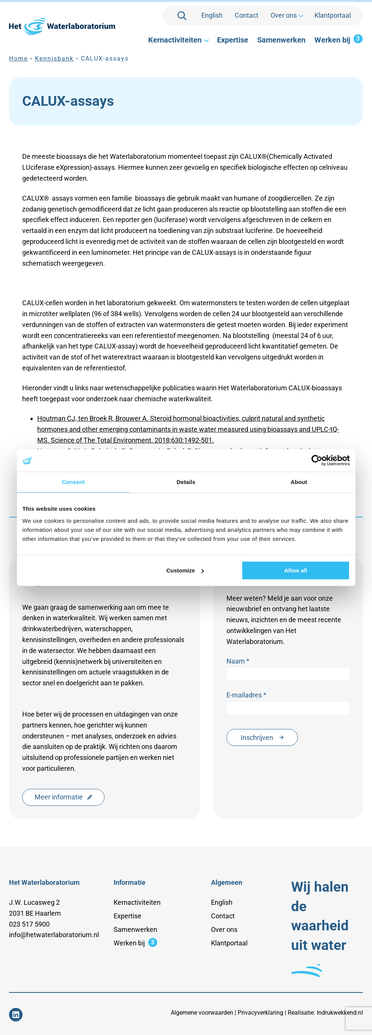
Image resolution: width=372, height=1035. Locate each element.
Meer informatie (63, 797)
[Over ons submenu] (300, 16)
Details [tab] (186, 482)
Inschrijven (262, 737)
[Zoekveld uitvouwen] (182, 15)
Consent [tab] (73, 482)
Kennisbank (54, 58)
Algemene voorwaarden (202, 1012)
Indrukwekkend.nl (340, 1012)
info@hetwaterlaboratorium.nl (54, 935)
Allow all (295, 570)
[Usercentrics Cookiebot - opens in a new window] (317, 460)
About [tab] (299, 482)
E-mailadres (246, 695)
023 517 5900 (29, 924)
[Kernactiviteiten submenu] (205, 40)
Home (18, 58)
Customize (185, 570)
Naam (238, 661)
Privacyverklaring (260, 1012)
